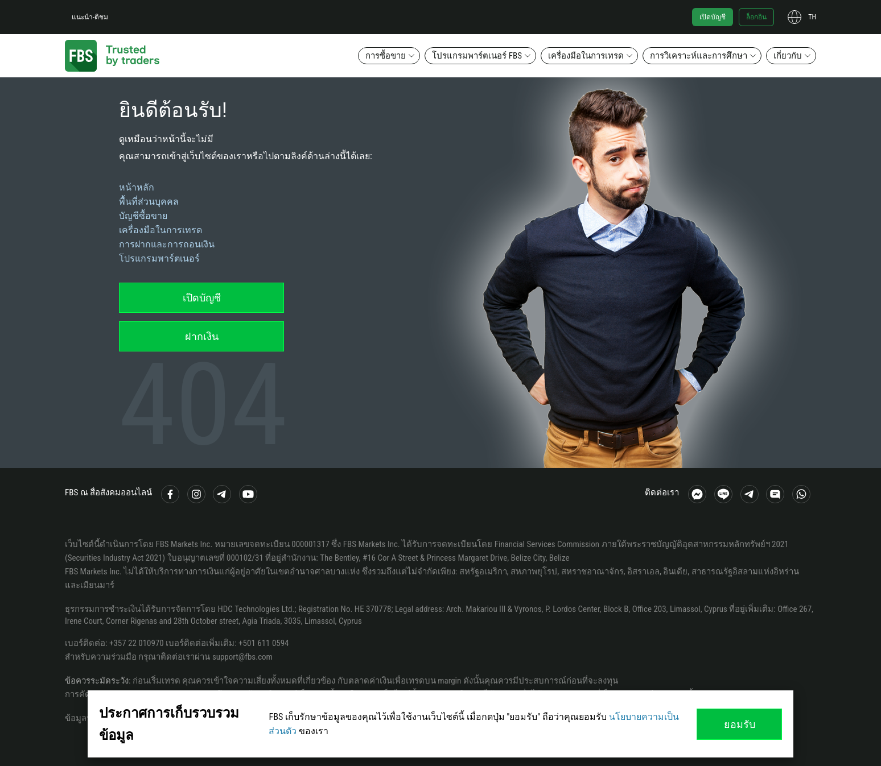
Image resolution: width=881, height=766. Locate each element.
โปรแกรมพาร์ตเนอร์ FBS (477, 56)
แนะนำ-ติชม (90, 17)
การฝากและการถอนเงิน (167, 244)
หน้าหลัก (136, 187)
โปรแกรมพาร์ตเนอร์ (159, 258)
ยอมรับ (739, 724)
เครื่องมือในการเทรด (586, 56)
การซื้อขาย (385, 56)
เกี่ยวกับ (787, 56)
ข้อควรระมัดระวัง (97, 681)
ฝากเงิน (202, 336)
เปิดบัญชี (712, 17)
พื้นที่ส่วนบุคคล (149, 201)
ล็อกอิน (756, 17)
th (812, 17)
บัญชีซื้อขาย (143, 215)
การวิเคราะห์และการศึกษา (698, 56)
